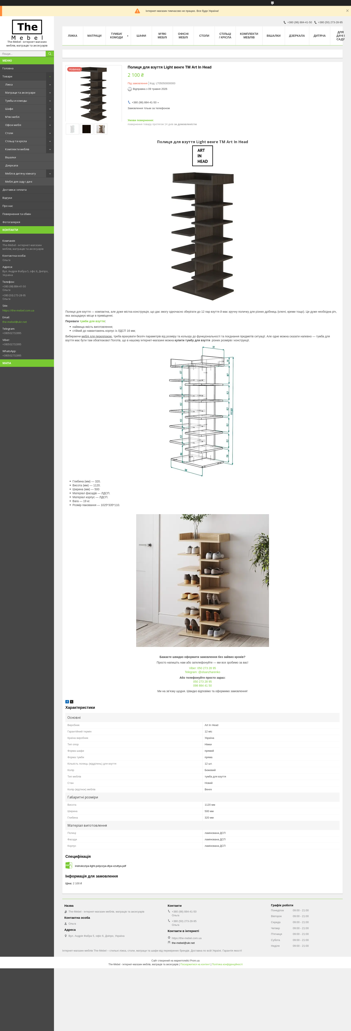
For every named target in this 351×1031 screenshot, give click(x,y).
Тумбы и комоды (16, 100)
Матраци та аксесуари (20, 92)
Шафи (9, 109)
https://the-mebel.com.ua (18, 310)
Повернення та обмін (16, 214)
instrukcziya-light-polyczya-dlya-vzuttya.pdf (100, 866)
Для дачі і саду (340, 36)
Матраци (94, 35)
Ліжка (9, 84)
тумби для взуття (92, 321)
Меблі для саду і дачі (18, 181)
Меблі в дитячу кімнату (20, 173)
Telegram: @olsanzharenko (202, 672)
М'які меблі (12, 117)
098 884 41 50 (202, 685)
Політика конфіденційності (227, 964)
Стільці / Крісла (225, 35)
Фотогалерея (11, 222)
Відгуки (7, 198)
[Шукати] (50, 54)
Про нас (7, 206)
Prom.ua (194, 960)
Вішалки (10, 157)
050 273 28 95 (202, 681)
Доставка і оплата (14, 190)
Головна (7, 68)
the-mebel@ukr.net (14, 322)
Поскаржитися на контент (195, 964)
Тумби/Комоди (116, 35)
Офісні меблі (13, 125)
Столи (9, 133)
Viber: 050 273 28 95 (202, 668)
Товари (7, 76)
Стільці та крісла (16, 141)
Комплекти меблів (17, 149)
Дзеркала (11, 165)
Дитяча (320, 35)
